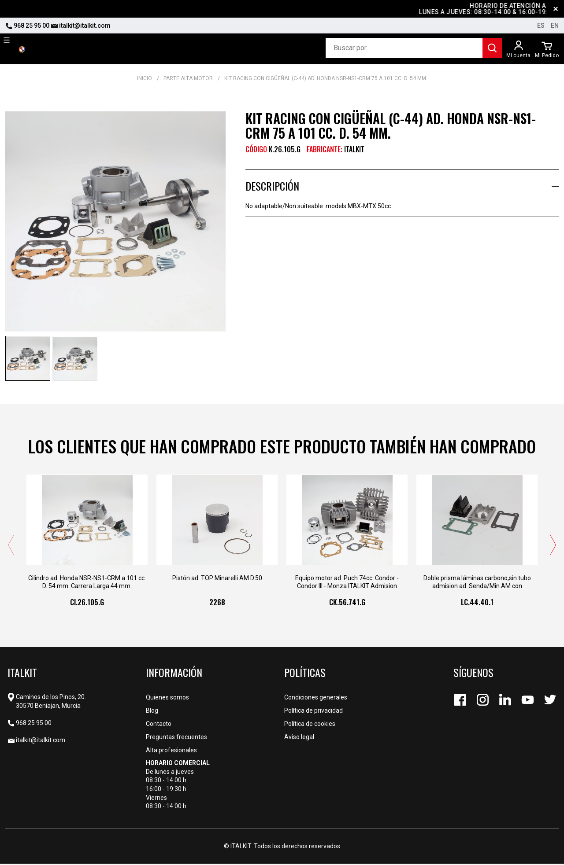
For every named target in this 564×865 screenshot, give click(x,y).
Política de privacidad (313, 711)
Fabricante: (324, 149)
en (555, 25)
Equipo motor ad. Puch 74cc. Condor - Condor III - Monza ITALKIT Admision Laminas (347, 583)
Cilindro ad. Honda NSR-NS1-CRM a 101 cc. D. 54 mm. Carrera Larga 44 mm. (87, 583)
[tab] (402, 185)
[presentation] (11, 546)
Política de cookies (309, 725)
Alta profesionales (171, 751)
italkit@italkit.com (81, 25)
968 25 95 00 (27, 25)
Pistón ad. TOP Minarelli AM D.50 (217, 579)
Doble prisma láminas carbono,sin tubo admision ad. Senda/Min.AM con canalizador (477, 583)
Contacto (158, 725)
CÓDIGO (256, 149)
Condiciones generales (315, 698)
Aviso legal (299, 738)
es (541, 25)
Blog (152, 711)
